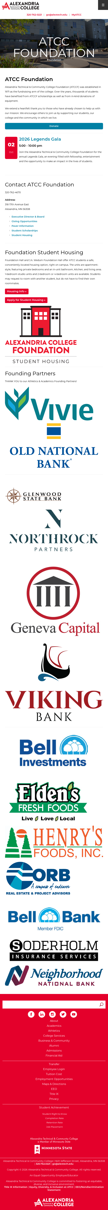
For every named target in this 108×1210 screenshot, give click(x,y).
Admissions (54, 1050)
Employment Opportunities (54, 1079)
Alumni (54, 1045)
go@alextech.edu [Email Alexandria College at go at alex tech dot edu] (56, 14)
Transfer (54, 1064)
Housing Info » (17, 291)
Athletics (54, 1030)
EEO (54, 1089)
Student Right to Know (54, 1114)
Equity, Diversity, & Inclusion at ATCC (51, 1187)
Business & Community (54, 1040)
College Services (54, 1035)
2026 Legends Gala (40, 139)
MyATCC (76, 14)
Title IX (54, 1094)
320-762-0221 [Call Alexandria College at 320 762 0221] (34, 14)
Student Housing (22, 235)
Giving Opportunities (24, 221)
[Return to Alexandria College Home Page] (20, 5)
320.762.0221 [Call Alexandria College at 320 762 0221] (43, 1163)
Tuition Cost (54, 1074)
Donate (54, 126)
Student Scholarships (25, 230)
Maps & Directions (54, 1084)
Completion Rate (54, 1118)
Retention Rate (54, 1122)
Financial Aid (54, 1055)
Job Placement (54, 1126)
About (54, 1020)
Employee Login (54, 1069)
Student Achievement (54, 1107)
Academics (54, 1025)
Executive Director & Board (28, 216)
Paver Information (23, 225)
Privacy (54, 1098)
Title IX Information (15, 1187)
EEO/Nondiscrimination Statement (75, 1188)
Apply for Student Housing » (26, 300)
